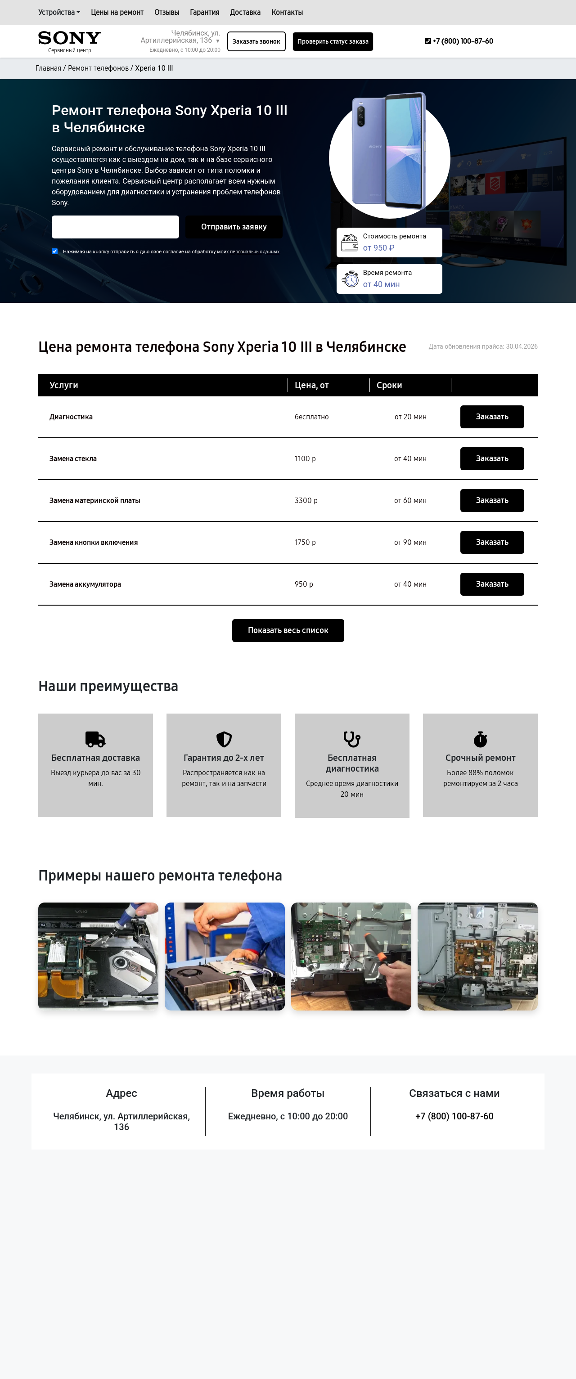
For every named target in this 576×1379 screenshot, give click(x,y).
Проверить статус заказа (333, 41)
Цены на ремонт (117, 12)
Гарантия (204, 12)
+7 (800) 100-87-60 (454, 1116)
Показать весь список (288, 630)
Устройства (56, 12)
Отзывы (166, 12)
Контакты (287, 12)
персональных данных (254, 252)
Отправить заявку (234, 227)
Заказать (492, 417)
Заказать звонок (256, 41)
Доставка (245, 12)
